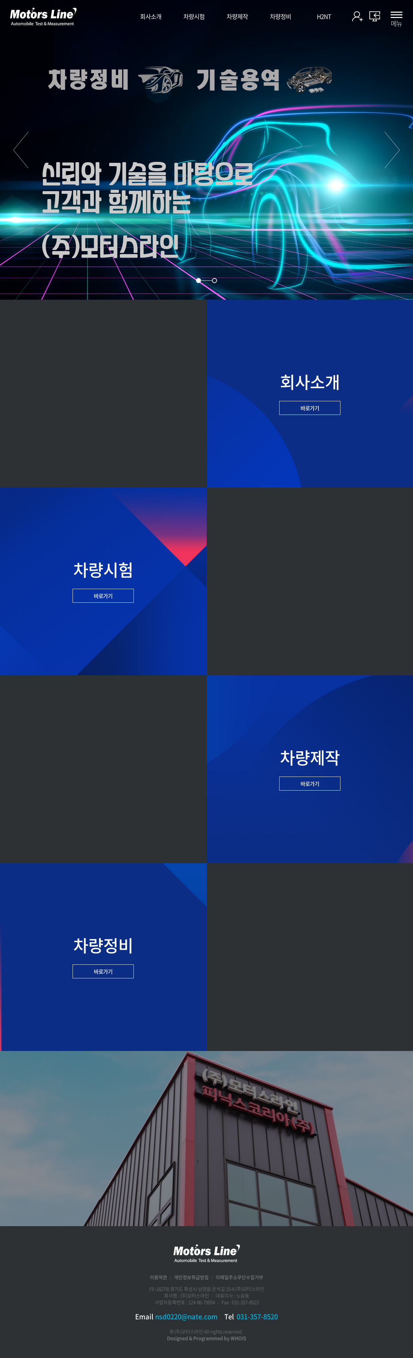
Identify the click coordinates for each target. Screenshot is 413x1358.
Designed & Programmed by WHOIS (206, 1338)
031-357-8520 (257, 1316)
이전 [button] (20, 150)
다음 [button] (392, 150)
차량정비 (280, 16)
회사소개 (150, 16)
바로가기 (310, 408)
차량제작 (237, 16)
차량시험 (194, 16)
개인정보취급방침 (191, 1277)
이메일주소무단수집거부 (239, 1277)
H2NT (324, 16)
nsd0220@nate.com (186, 1316)
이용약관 (158, 1277)
